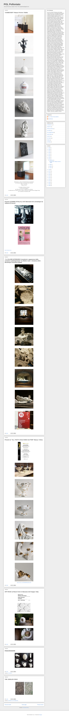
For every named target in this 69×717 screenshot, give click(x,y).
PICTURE (49, 138)
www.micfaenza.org (8, 250)
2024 (49, 150)
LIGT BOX (49, 130)
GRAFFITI (49, 126)
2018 (49, 169)
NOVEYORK (49, 134)
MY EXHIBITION (15, 700)
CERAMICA (10, 673)
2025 (49, 149)
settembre (51, 160)
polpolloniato (50, 118)
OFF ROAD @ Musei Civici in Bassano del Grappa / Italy (22, 592)
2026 (49, 147)
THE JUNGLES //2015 (11, 679)
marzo (50, 167)
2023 (49, 152)
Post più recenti (8, 704)
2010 (49, 182)
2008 (49, 185)
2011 (49, 180)
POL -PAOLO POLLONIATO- (53, 116)
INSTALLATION (50, 128)
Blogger (40, 714)
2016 (49, 172)
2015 (49, 174)
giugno (50, 166)
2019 (49, 158)
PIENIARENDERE (10, 651)
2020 (49, 157)
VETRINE (49, 141)
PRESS (48, 140)
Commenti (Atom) (26, 707)
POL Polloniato (12, 4)
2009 (49, 183)
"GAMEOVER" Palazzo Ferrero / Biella (16, 12)
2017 (49, 171)
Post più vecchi (40, 704)
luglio (50, 164)
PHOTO (48, 136)
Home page (24, 704)
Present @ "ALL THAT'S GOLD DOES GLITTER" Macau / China (24, 440)
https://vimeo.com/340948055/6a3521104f (24, 582)
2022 (49, 154)
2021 (49, 155)
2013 (49, 177)
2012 (49, 179)
